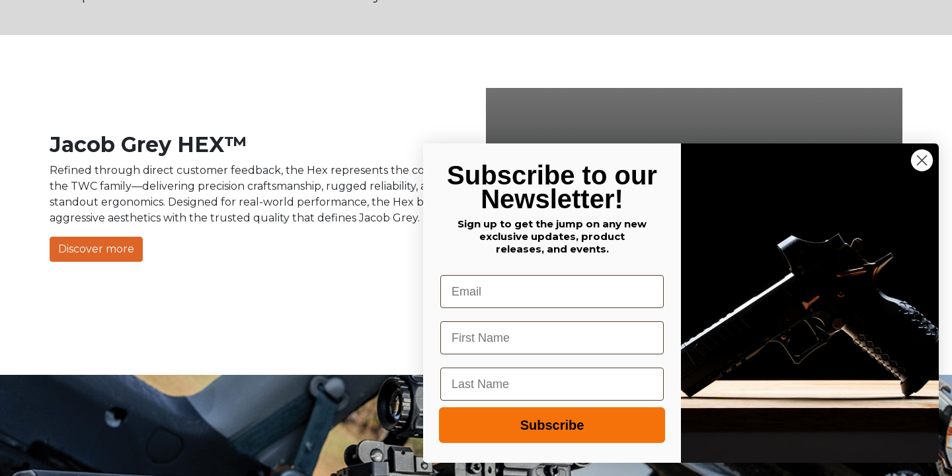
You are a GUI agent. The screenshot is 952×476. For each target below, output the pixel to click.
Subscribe (552, 425)
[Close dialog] (921, 160)
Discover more (96, 249)
